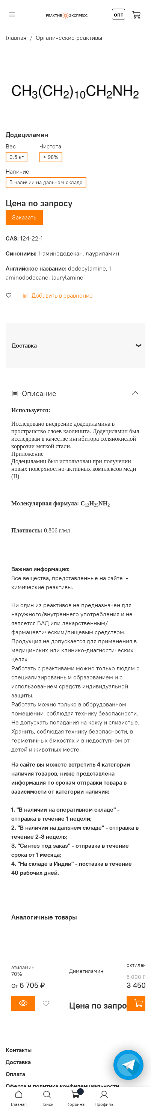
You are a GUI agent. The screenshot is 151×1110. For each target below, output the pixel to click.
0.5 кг (16, 157)
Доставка (18, 1062)
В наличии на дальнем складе (46, 182)
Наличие (17, 171)
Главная (16, 37)
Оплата (15, 1074)
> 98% (51, 157)
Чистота (50, 146)
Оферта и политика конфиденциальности (62, 1086)
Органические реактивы (69, 37)
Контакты (19, 1050)
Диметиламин (86, 971)
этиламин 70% (23, 970)
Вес (11, 146)
